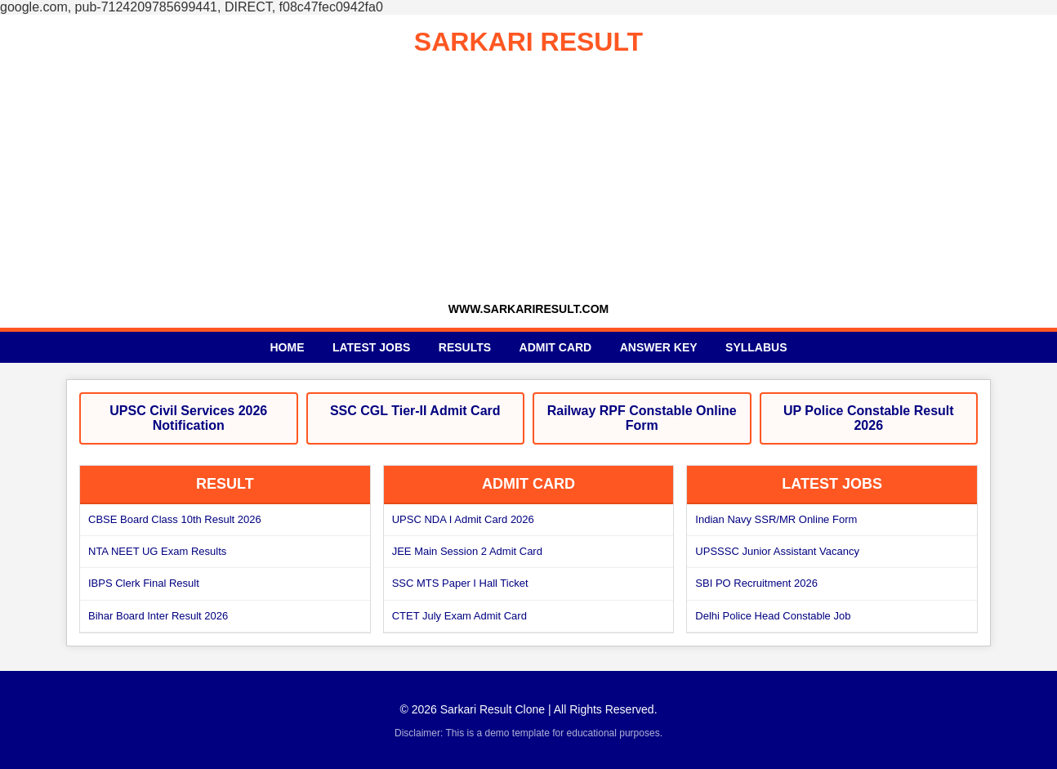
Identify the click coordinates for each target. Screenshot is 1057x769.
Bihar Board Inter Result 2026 (158, 616)
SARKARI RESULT (528, 41)
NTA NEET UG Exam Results (157, 551)
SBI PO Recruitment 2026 (756, 583)
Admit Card (556, 347)
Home (287, 347)
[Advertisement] (528, 179)
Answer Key (659, 347)
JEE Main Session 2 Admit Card (467, 551)
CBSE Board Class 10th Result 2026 (174, 519)
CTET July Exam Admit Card (459, 616)
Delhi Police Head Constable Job (772, 616)
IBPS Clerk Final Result (143, 583)
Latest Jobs (371, 347)
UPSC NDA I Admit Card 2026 (463, 519)
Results (465, 347)
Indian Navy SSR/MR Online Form (776, 519)
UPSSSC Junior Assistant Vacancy (777, 551)
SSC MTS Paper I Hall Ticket (460, 583)
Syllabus (756, 347)
